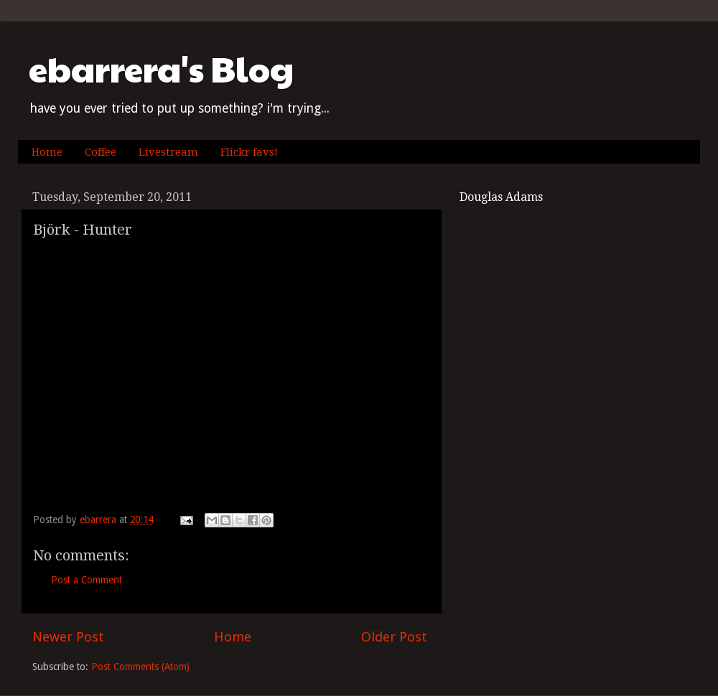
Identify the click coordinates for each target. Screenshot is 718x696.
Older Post (394, 637)
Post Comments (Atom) (140, 666)
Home (47, 152)
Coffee (100, 152)
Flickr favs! (249, 152)
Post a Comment (86, 580)
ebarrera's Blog (161, 68)
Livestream (168, 152)
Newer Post (68, 637)
